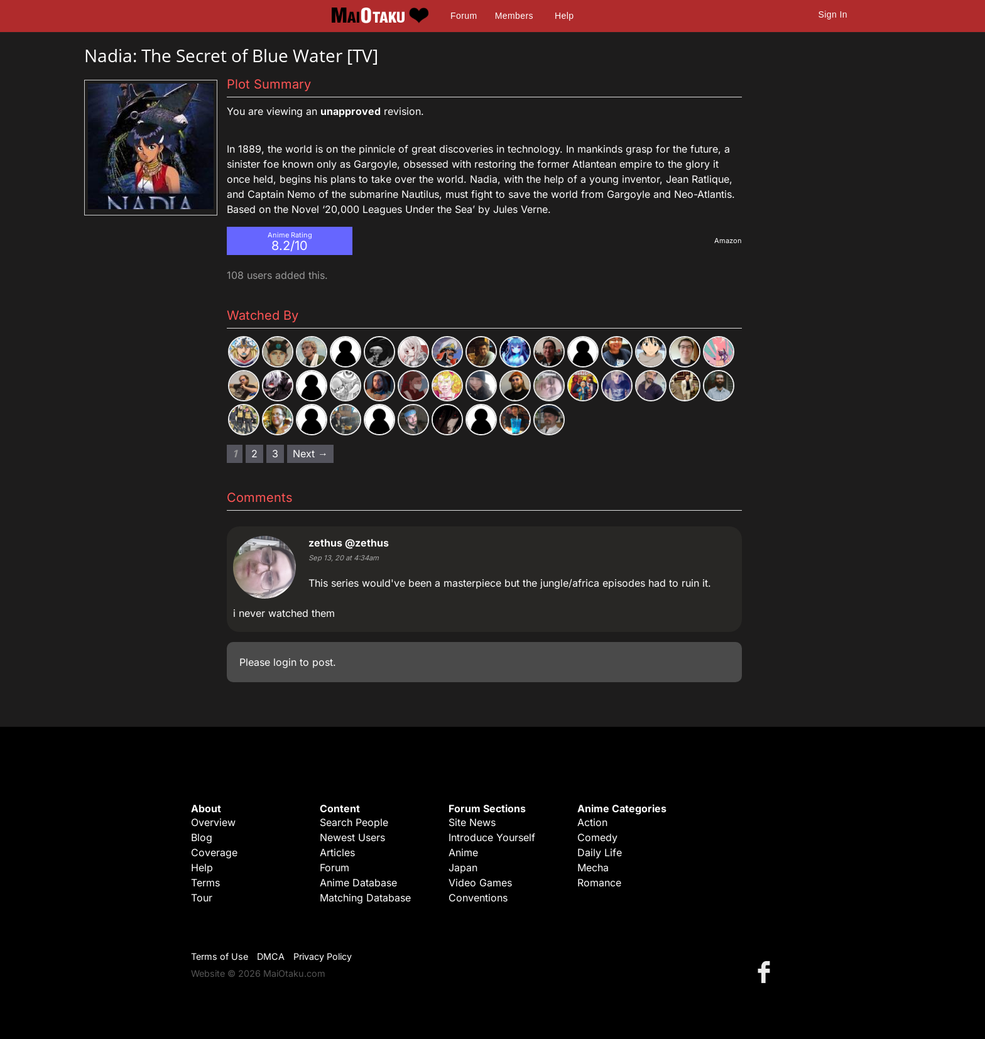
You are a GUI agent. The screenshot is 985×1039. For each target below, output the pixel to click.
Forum (463, 16)
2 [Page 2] (254, 453)
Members (514, 16)
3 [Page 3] (275, 453)
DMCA (271, 956)
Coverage (214, 852)
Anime (463, 852)
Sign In (833, 14)
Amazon (728, 240)
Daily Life (599, 852)
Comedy (597, 837)
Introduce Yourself (492, 837)
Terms (205, 882)
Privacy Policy (322, 956)
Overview (213, 822)
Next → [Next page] (310, 453)
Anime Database (358, 882)
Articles (337, 852)
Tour (201, 897)
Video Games (480, 882)
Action (592, 822)
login (285, 662)
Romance (599, 882)
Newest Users (352, 837)
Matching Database (365, 897)
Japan (463, 867)
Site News (472, 822)
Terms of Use (219, 956)
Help (564, 16)
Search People (354, 822)
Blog (201, 837)
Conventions (478, 897)
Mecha (593, 867)
